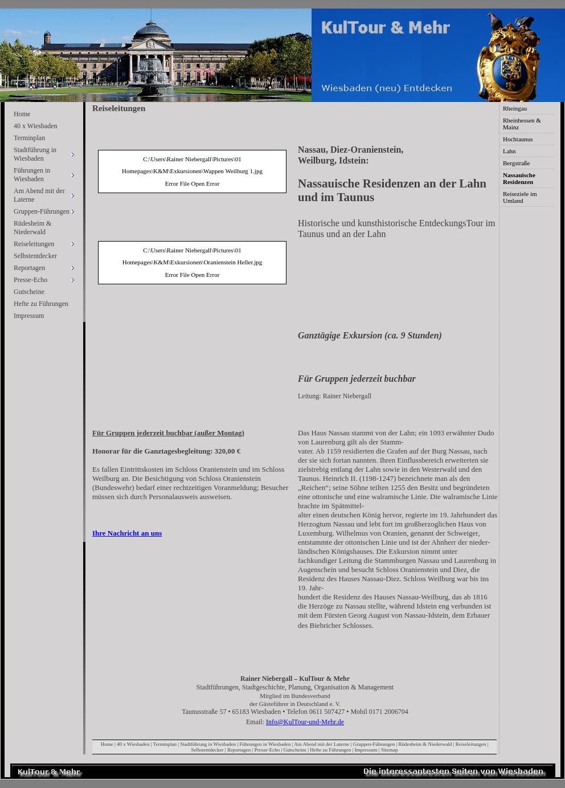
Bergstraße (516, 163)
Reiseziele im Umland (520, 197)
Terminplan (29, 138)
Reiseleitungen (471, 744)
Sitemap (389, 750)
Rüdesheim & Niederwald (32, 227)
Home (22, 114)
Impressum (29, 316)
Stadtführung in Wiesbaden (208, 744)
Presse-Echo (267, 750)
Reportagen (239, 750)
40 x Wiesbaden (36, 126)
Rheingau (515, 108)
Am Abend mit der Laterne (321, 744)
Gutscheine (29, 292)
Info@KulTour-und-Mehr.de (305, 722)
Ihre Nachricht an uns (127, 533)
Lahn (509, 151)
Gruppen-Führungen (374, 744)
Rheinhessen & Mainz (522, 123)
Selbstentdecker (35, 256)
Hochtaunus (518, 139)
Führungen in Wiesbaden (265, 744)
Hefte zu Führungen (41, 304)
